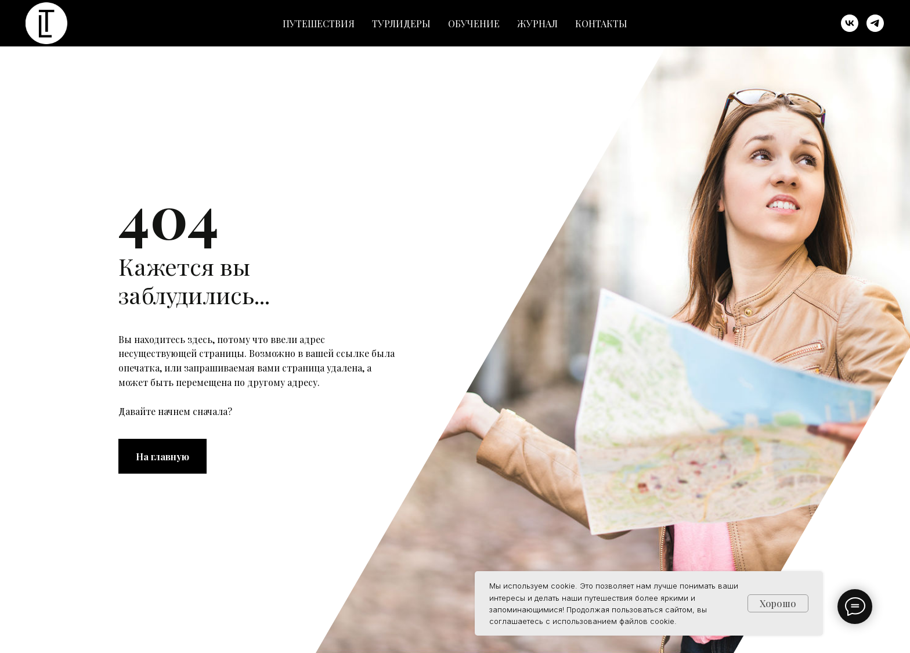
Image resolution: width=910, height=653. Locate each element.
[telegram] (875, 23)
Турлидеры (401, 23)
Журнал (537, 23)
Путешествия (319, 23)
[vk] (849, 23)
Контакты (601, 23)
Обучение (474, 23)
